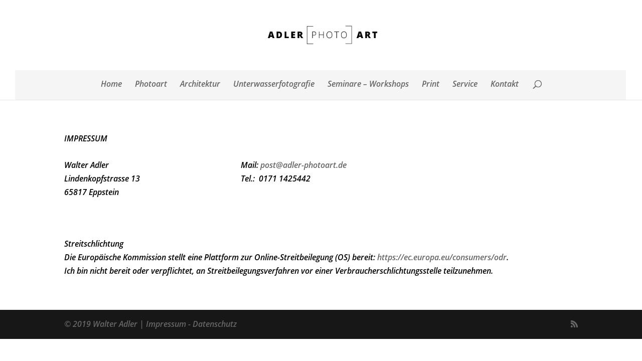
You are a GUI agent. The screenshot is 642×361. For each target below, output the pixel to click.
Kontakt (505, 84)
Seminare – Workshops (368, 84)
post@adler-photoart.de (303, 164)
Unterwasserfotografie (273, 84)
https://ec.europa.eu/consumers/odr (442, 257)
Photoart (151, 84)
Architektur (200, 84)
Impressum (166, 323)
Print (430, 84)
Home (111, 84)
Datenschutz (215, 323)
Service (464, 84)
